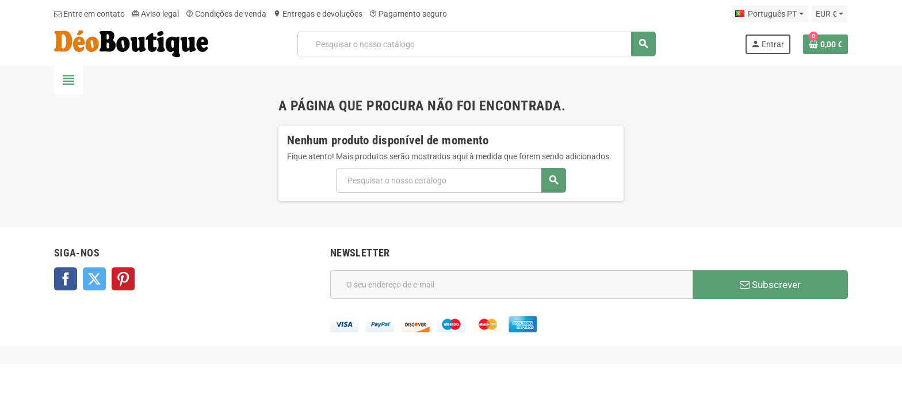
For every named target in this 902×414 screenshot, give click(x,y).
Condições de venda (226, 13)
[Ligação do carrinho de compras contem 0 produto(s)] (825, 44)
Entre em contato (89, 13)
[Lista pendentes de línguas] (769, 13)
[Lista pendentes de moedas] (829, 13)
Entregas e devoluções (317, 13)
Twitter (94, 278)
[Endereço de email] (511, 284)
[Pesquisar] (476, 44)
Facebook (65, 278)
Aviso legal (155, 13)
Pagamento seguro (408, 13)
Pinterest (123, 278)
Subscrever (770, 284)
